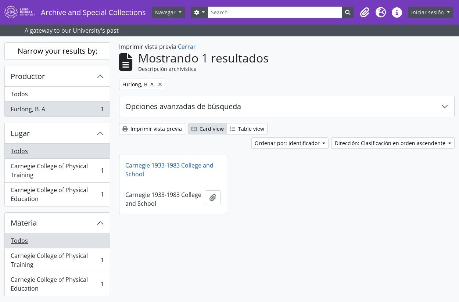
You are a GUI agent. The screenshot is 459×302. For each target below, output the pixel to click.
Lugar (20, 133)
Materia (24, 223)
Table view (247, 128)
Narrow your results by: (57, 51)
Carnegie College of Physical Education (57, 194)
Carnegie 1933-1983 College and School (169, 169)
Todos (19, 94)
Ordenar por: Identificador (288, 143)
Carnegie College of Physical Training (57, 170)
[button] (364, 12)
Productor (28, 76)
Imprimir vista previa (152, 128)
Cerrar (187, 47)
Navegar (166, 12)
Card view (207, 128)
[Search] (275, 12)
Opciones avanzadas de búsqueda (183, 106)
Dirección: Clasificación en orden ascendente (391, 143)
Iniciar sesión (428, 12)
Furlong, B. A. (57, 110)
